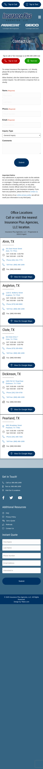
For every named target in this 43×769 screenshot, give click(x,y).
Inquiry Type (7, 131)
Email (8, 120)
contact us (34, 192)
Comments (7, 141)
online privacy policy (24, 195)
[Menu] (39, 17)
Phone (8, 109)
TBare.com (25, 602)
